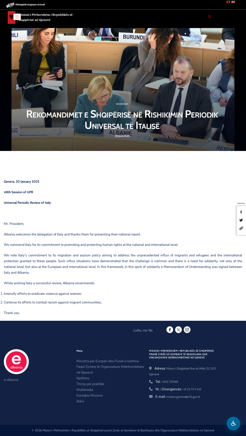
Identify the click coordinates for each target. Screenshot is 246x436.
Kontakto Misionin (89, 395)
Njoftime (82, 378)
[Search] (209, 16)
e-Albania (11, 380)
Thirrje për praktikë (90, 384)
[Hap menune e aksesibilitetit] (233, 423)
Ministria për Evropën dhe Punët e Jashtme (107, 361)
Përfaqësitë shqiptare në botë (30, 4)
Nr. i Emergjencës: (178, 389)
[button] (241, 228)
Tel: (166, 382)
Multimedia (84, 390)
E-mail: (177, 397)
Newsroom (122, 104)
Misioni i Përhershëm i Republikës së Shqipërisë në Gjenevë (45, 17)
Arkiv (80, 401)
